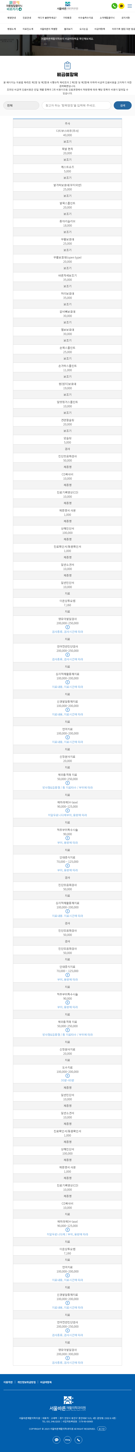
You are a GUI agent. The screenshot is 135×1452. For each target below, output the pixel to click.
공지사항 (125, 17)
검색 (122, 105)
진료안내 (27, 17)
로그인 (102, 1428)
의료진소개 (28, 29)
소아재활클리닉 (107, 17)
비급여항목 (100, 29)
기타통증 (67, 17)
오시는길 (83, 29)
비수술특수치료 (85, 17)
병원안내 (11, 17)
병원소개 (11, 29)
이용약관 (8, 1382)
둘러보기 (68, 29)
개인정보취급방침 (26, 1382)
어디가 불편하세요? (47, 17)
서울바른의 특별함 (48, 29)
